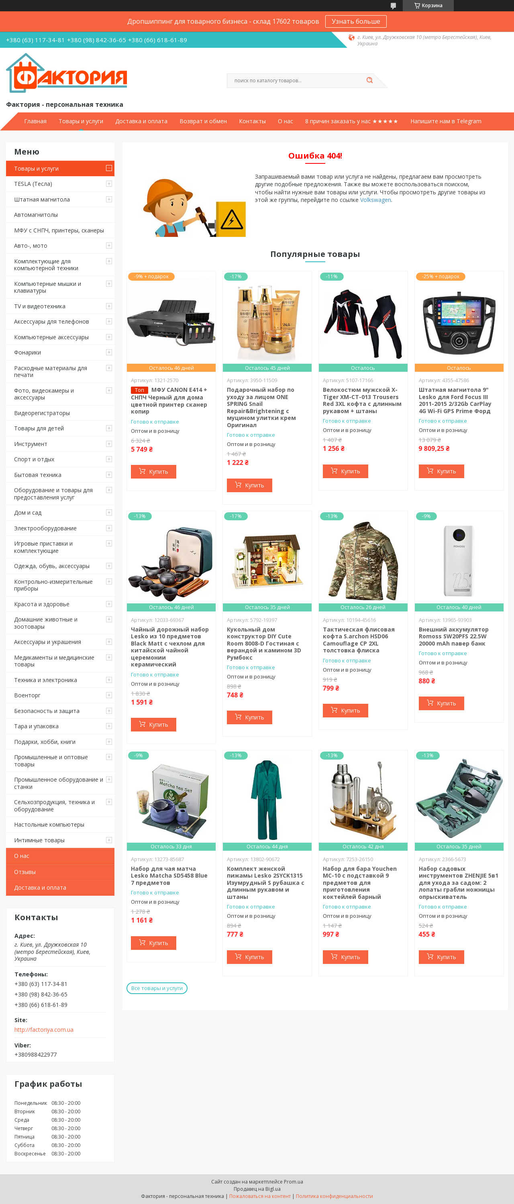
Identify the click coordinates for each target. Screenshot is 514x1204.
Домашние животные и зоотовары (46, 622)
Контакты (252, 121)
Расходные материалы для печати (50, 371)
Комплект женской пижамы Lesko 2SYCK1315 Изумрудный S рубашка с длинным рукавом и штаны (265, 882)
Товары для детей (39, 428)
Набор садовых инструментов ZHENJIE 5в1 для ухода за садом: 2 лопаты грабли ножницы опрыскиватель (458, 882)
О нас (285, 121)
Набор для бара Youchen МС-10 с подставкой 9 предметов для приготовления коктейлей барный (360, 882)
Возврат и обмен (203, 121)
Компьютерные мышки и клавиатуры (47, 287)
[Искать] (369, 80)
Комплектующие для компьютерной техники (46, 264)
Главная (35, 121)
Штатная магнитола (42, 199)
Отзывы (25, 872)
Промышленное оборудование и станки (58, 783)
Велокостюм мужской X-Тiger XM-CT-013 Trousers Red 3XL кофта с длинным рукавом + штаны (362, 400)
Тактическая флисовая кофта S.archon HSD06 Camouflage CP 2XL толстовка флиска (359, 639)
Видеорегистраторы (42, 413)
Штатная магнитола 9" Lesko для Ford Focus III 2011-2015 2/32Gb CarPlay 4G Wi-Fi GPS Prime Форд (455, 400)
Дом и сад (27, 512)
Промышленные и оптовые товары (51, 760)
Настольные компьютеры (49, 824)
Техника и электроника (45, 680)
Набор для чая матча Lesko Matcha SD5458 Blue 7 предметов (169, 875)
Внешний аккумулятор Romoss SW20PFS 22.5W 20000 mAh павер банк (454, 636)
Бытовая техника (37, 475)
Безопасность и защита (47, 711)
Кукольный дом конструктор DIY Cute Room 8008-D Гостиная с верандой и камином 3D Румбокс (264, 643)
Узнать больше (356, 21)
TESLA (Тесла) (33, 183)
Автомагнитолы (36, 214)
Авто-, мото (30, 245)
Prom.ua (293, 1181)
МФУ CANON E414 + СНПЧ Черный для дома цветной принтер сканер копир (169, 400)
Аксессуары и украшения (47, 642)
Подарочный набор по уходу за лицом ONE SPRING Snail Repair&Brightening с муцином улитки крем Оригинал (261, 407)
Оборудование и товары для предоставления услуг (53, 493)
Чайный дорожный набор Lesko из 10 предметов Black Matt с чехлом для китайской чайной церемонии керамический (170, 646)
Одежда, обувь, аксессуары (52, 566)
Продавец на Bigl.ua (257, 1189)
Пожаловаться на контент (260, 1196)
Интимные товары (39, 840)
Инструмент (30, 444)
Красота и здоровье (41, 604)
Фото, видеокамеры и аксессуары (44, 394)
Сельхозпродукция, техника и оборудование (54, 805)
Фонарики (27, 352)
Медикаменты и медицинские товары (54, 661)
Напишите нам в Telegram (445, 121)
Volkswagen (375, 200)
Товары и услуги (81, 121)
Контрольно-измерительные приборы (53, 585)
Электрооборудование (45, 528)
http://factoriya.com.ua (43, 1029)
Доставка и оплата (141, 121)
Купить (158, 471)
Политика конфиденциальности (334, 1196)
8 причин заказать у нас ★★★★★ (351, 121)
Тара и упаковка (36, 726)
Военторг (27, 695)
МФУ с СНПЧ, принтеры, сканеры (59, 230)
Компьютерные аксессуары (51, 337)
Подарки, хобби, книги (44, 742)
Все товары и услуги (157, 988)
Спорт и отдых (34, 459)
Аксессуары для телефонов (51, 321)
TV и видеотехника (39, 306)
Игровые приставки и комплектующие (43, 547)
